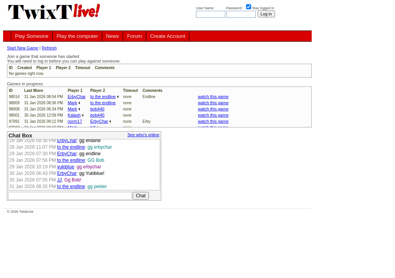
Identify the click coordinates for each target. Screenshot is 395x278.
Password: (235, 8)
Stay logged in (263, 8)
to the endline (103, 96)
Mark (72, 102)
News (112, 36)
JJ (59, 180)
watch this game (213, 96)
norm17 (75, 121)
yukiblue (65, 167)
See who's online (143, 134)
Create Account (167, 36)
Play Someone (32, 36)
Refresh (49, 48)
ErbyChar (76, 96)
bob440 (97, 109)
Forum (134, 36)
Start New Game (22, 48)
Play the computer (77, 36)
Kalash (74, 115)
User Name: (206, 8)
